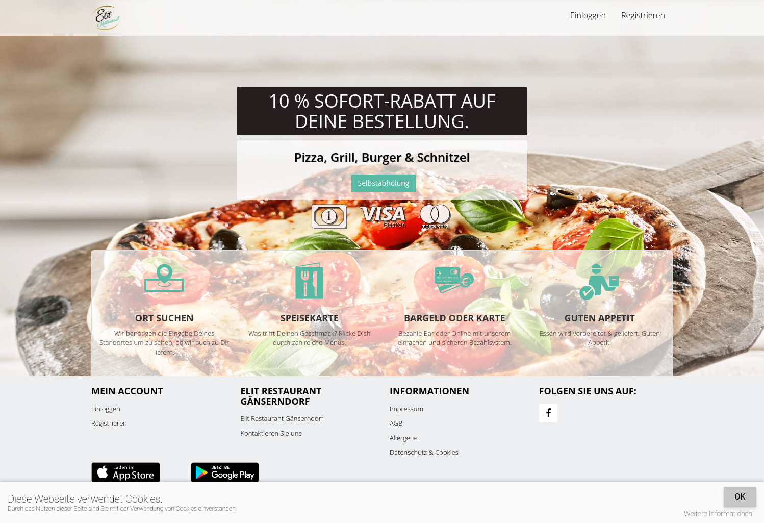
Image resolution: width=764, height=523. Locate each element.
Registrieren (643, 15)
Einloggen (588, 15)
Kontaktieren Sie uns (271, 433)
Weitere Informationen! (719, 514)
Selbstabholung (384, 183)
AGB (396, 423)
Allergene (404, 437)
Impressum (406, 408)
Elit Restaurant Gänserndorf (282, 418)
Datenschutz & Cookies (424, 452)
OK (739, 497)
